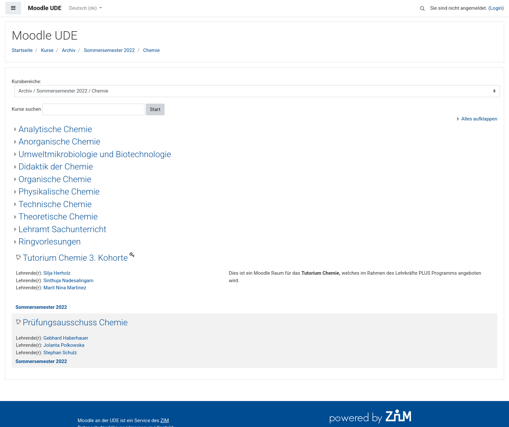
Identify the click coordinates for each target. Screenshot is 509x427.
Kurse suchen (26, 109)
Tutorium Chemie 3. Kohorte (75, 258)
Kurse (47, 50)
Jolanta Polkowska (63, 345)
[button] (422, 7)
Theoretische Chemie (58, 216)
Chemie (151, 50)
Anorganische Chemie (59, 141)
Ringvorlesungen (50, 241)
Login (496, 8)
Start (155, 109)
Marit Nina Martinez (64, 288)
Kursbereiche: (26, 81)
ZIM (164, 420)
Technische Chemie (55, 204)
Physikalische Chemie (59, 191)
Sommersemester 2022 (109, 50)
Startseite (22, 50)
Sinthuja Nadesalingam (68, 280)
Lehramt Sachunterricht (62, 229)
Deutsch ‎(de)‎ (83, 8)
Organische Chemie (55, 179)
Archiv (69, 50)
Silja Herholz (56, 273)
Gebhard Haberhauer (65, 338)
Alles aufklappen (479, 119)
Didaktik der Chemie (56, 166)
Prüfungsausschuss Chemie (75, 322)
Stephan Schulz (60, 353)
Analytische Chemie (55, 129)
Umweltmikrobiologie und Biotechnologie (95, 154)
